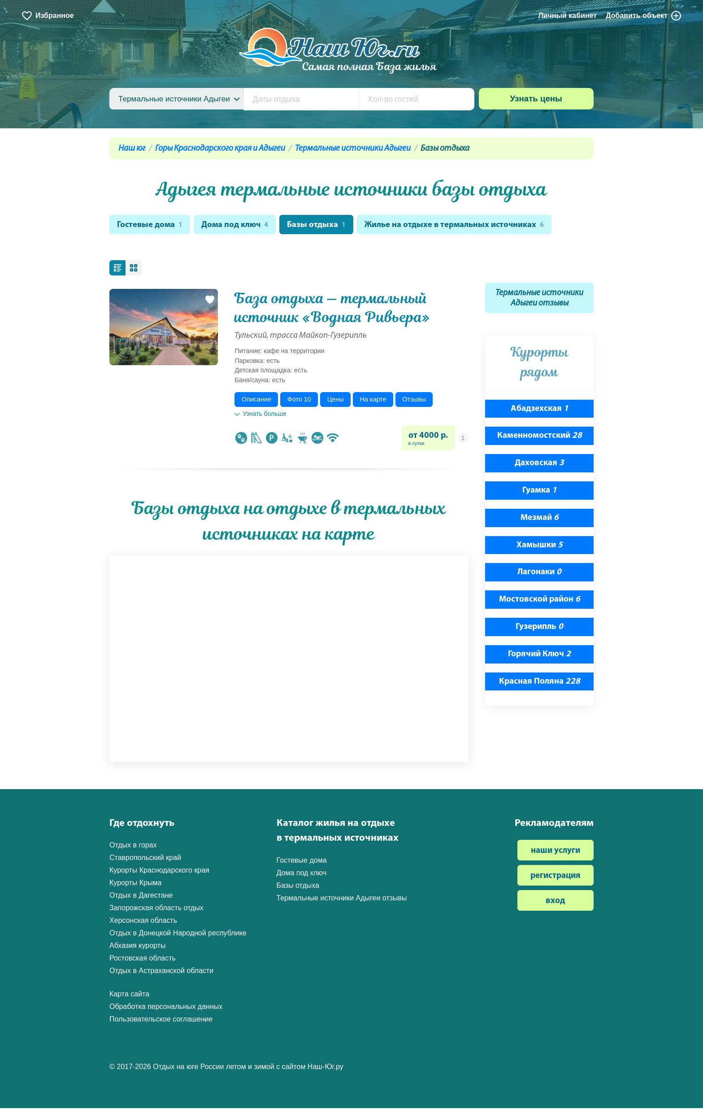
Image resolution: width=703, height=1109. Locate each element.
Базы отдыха (319, 225)
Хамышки (539, 545)
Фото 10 (299, 400)
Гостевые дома (150, 225)
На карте (373, 400)
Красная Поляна (539, 682)
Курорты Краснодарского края (159, 871)
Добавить (644, 15)
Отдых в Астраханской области (161, 971)
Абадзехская (539, 409)
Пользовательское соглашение (161, 1020)
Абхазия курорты (137, 946)
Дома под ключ (237, 225)
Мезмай (540, 519)
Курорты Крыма (135, 883)
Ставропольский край (145, 858)
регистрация (555, 877)
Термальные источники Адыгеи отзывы (539, 299)
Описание (256, 400)
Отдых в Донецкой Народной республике (178, 934)
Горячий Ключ (539, 655)
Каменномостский (539, 436)
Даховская (539, 464)
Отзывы (414, 400)
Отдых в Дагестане (141, 896)
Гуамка (539, 491)
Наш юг (131, 148)
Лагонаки (539, 573)
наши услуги (555, 851)
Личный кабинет (567, 15)
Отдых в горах (133, 846)
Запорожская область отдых (156, 909)
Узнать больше (260, 414)
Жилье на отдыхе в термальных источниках (459, 225)
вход (555, 902)
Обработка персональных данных (165, 1007)
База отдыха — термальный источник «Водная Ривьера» (332, 308)
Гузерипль (539, 628)
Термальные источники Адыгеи (353, 148)
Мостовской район (539, 600)
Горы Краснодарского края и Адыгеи (220, 148)
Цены (335, 400)
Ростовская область (142, 959)
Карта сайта (129, 995)
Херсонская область (143, 921)
